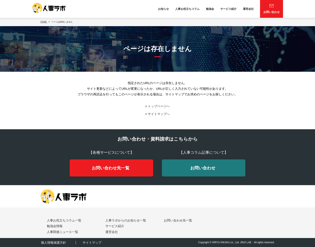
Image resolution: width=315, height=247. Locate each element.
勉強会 (210, 8)
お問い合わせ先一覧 (110, 168)
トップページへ (159, 106)
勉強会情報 (54, 226)
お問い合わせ (202, 168)
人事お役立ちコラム (187, 8)
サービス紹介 (228, 8)
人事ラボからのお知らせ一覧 (125, 220)
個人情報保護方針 (53, 242)
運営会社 (248, 8)
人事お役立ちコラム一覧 (64, 220)
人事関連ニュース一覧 (62, 232)
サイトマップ (91, 242)
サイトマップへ (159, 114)
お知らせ (163, 8)
